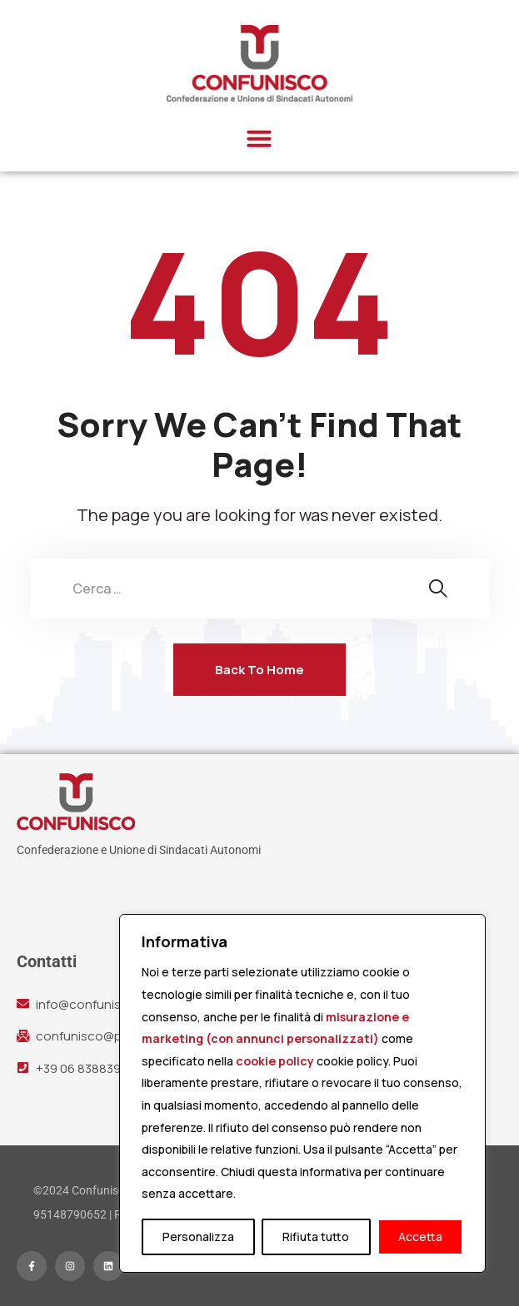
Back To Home (259, 669)
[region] (302, 1093)
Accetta (420, 1236)
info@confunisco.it (91, 1004)
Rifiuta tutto (315, 1236)
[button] (259, 138)
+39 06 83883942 (86, 1068)
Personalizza (198, 1236)
